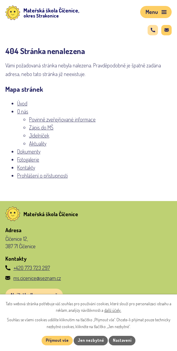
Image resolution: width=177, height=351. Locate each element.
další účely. (112, 310)
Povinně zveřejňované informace (62, 119)
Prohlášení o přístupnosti (42, 175)
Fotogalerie (28, 159)
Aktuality (37, 143)
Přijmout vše (56, 340)
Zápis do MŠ (41, 127)
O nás (22, 111)
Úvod (22, 103)
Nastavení (122, 340)
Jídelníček (39, 135)
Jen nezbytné (91, 340)
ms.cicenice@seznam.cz (37, 278)
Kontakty (26, 167)
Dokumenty (28, 151)
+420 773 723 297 (31, 268)
